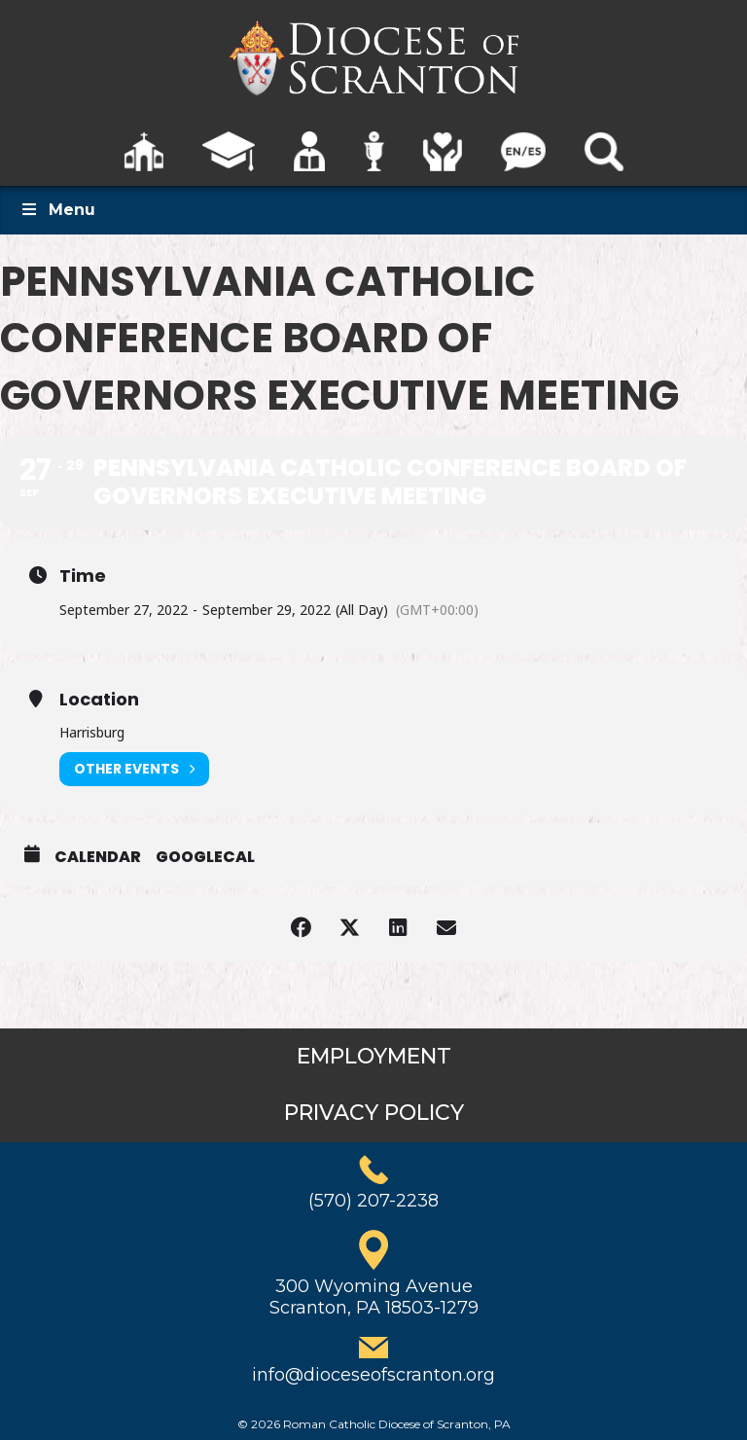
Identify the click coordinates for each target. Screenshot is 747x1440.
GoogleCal (205, 857)
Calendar (97, 857)
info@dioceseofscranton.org (373, 1375)
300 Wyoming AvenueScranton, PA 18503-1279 (374, 1297)
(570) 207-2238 (373, 1200)
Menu (57, 209)
